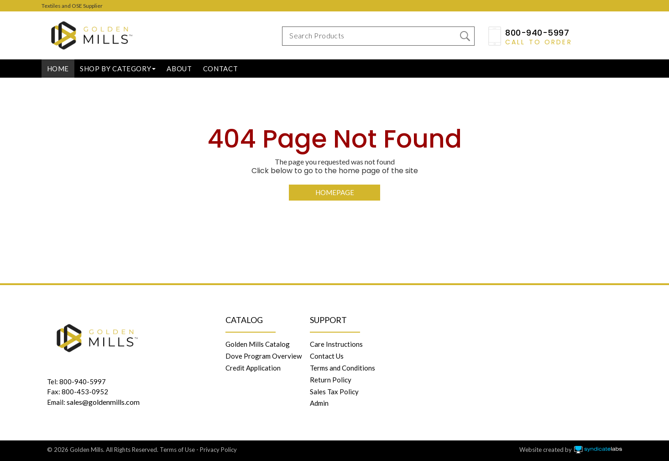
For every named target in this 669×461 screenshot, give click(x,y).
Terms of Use (177, 449)
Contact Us (327, 356)
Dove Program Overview (263, 356)
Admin (319, 403)
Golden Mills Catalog (257, 344)
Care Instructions (336, 344)
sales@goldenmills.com (103, 401)
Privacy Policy (218, 449)
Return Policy (330, 380)
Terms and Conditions (342, 368)
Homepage (334, 192)
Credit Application (253, 368)
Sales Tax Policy (334, 391)
